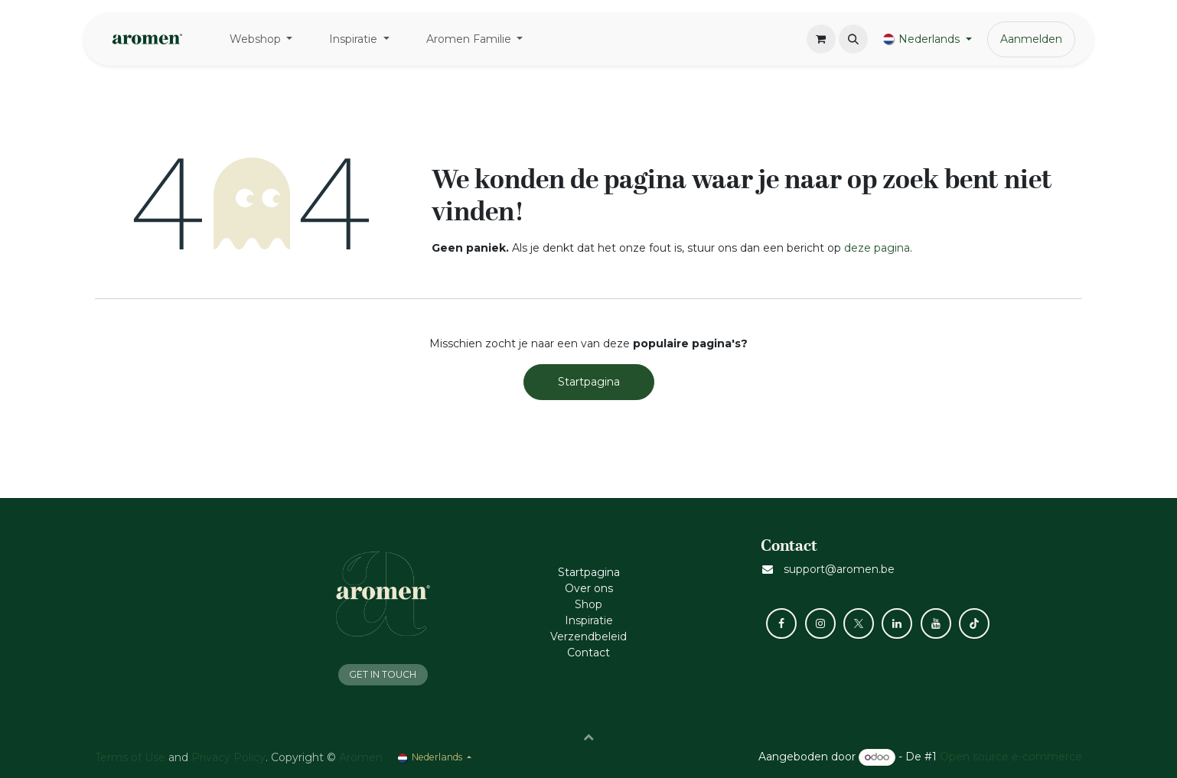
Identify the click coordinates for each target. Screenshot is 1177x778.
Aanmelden (1031, 39)
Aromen (361, 757)
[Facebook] (781, 623)
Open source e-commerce (1011, 756)
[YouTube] (936, 623)
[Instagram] (820, 623)
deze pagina (877, 248)
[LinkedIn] (897, 623)
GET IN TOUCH (382, 674)
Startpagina (589, 382)
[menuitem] (261, 39)
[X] (858, 623)
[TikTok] (974, 623)
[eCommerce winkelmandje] (821, 39)
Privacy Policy (228, 757)
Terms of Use (130, 757)
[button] (853, 39)
